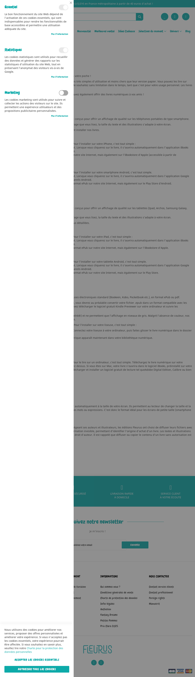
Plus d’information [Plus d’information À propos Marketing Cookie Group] (59, 116)
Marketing (63, 93)
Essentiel (63, 7)
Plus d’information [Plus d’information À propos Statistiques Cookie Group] (59, 76)
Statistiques (63, 50)
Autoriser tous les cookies (37, 669)
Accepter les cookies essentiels (37, 660)
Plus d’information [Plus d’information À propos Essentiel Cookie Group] (59, 34)
